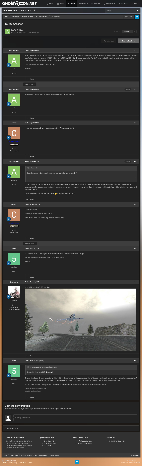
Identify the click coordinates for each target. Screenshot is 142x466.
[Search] (115, 10)
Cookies (30, 463)
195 (14, 73)
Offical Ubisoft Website (85, 441)
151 (14, 305)
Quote (32, 79)
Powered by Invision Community (130, 462)
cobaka (14, 123)
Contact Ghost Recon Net (117, 441)
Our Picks (124, 3)
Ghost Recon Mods (50, 443)
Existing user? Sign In (10, 10)
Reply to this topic (128, 41)
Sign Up (23, 10)
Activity (96, 3)
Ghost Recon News (50, 441)
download (47, 287)
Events (61, 3)
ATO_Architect (18, 30)
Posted (32, 50)
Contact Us (22, 463)
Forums (72, 3)
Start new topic (109, 41)
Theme (4, 463)
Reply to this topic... (23, 418)
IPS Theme (5, 460)
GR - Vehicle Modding (31, 32)
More (135, 3)
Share (116, 31)
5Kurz (14, 248)
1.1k (14, 149)
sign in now (50, 409)
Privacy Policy (13, 463)
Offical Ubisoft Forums (85, 443)
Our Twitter (47, 445)
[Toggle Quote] (28, 168)
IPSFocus (13, 460)
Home (51, 3)
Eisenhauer (14, 282)
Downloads (110, 3)
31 (14, 271)
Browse (84, 3)
